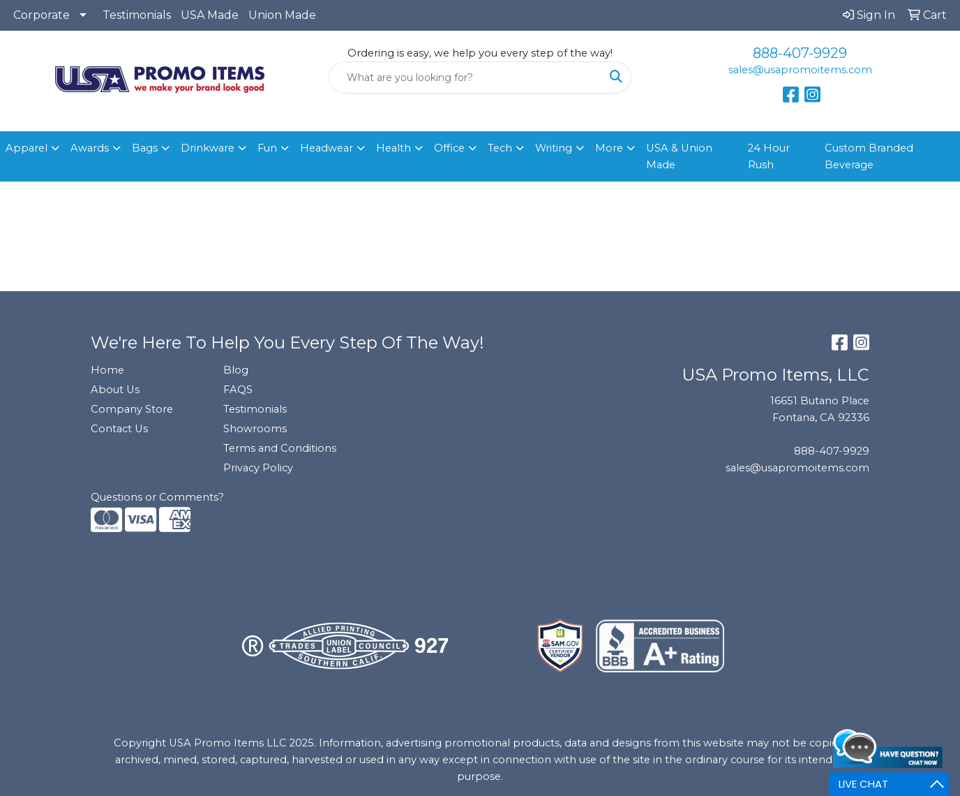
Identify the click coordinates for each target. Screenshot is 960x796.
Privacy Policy (258, 468)
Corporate (41, 15)
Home (107, 370)
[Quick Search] (466, 77)
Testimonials (137, 15)
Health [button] (393, 148)
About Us (115, 389)
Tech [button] (500, 148)
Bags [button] (145, 148)
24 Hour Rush (769, 156)
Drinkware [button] (207, 148)
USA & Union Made (679, 156)
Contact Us (119, 428)
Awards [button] (89, 148)
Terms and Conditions (279, 448)
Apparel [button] (26, 148)
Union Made (282, 15)
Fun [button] (267, 148)
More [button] (609, 148)
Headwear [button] (326, 148)
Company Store (132, 409)
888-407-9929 (800, 53)
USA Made (210, 15)
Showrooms (255, 428)
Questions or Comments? (157, 497)
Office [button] (449, 148)
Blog (235, 370)
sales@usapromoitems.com (800, 70)
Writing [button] (553, 148)
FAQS (238, 389)
